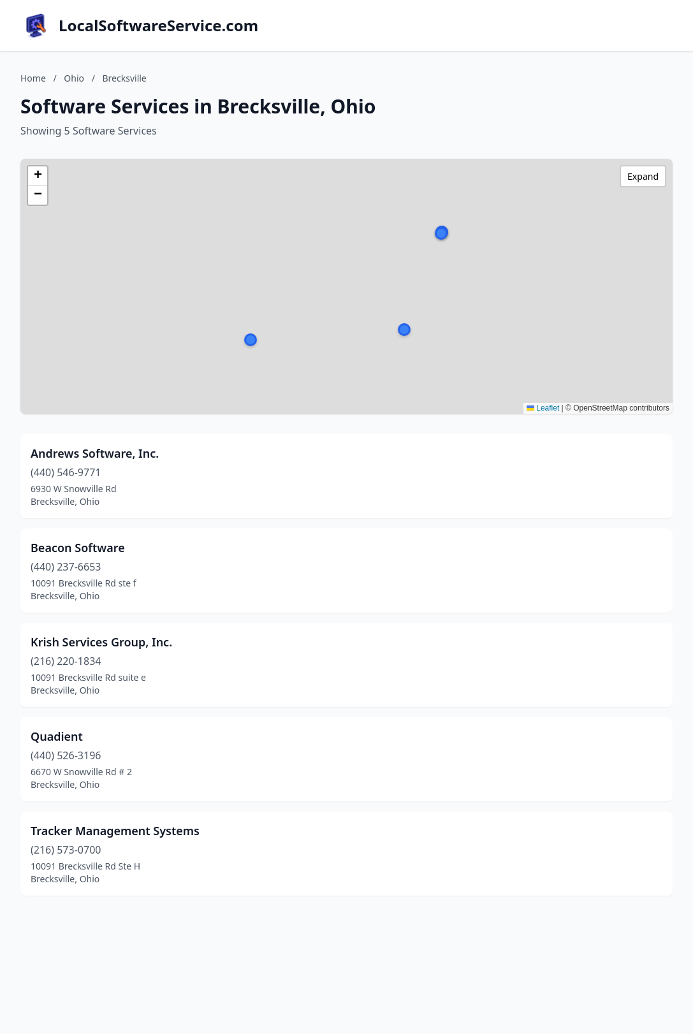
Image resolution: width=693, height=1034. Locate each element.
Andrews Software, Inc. (95, 453)
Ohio (74, 78)
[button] (404, 329)
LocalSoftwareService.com (158, 25)
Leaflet (543, 408)
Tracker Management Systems (115, 830)
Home (33, 78)
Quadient (57, 736)
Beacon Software (78, 547)
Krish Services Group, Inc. (101, 642)
